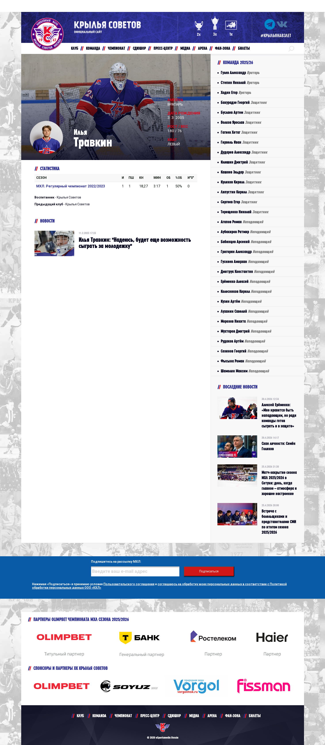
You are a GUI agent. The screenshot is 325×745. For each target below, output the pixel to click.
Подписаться (209, 571)
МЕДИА (194, 716)
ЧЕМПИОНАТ (123, 716)
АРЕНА (212, 716)
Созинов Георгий (244, 351)
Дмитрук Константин (247, 271)
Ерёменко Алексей (245, 281)
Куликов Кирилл (241, 182)
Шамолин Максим (245, 371)
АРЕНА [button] (202, 48)
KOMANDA (99, 716)
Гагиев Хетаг (239, 132)
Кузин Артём (241, 301)
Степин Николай (240, 82)
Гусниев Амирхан (244, 261)
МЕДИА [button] (185, 48)
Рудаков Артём (243, 341)
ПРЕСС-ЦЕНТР (149, 716)
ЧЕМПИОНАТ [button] (116, 48)
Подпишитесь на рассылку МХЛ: (116, 561)
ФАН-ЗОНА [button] (222, 48)
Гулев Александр (240, 72)
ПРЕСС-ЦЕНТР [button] (163, 48)
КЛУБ (80, 716)
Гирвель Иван (239, 142)
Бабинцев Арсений (246, 242)
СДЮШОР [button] (139, 48)
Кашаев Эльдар (240, 172)
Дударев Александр (244, 152)
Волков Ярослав (241, 122)
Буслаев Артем (240, 112)
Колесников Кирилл (246, 291)
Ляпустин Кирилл (242, 192)
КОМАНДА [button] (93, 48)
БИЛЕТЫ (254, 716)
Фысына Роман (243, 361)
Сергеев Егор (239, 202)
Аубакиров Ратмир (245, 232)
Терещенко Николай (244, 212)
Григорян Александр (247, 252)
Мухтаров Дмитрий (246, 331)
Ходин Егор (236, 92)
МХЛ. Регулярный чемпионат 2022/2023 (70, 186)
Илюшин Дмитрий (243, 162)
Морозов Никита (244, 321)
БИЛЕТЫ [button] (244, 48)
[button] (291, 48)
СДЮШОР (174, 716)
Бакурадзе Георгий (243, 102)
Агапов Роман (242, 222)
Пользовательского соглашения (128, 584)
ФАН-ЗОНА (232, 716)
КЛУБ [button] (74, 48)
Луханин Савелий (244, 311)
